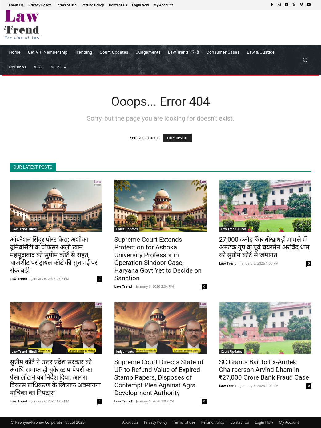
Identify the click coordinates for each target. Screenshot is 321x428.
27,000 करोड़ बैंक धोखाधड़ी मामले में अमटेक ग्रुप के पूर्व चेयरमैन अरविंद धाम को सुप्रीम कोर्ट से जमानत (264, 247)
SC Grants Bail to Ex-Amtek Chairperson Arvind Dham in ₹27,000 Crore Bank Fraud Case (264, 369)
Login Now (264, 422)
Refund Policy (213, 422)
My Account (289, 422)
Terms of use (184, 422)
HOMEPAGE (177, 138)
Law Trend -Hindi (24, 229)
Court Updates (127, 229)
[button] (305, 60)
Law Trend (18, 278)
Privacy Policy (155, 422)
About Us (130, 422)
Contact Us (239, 422)
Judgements (125, 351)
